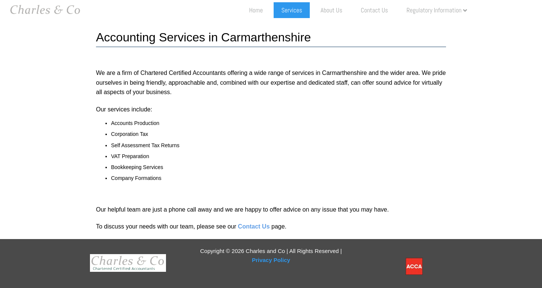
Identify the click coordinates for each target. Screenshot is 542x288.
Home (256, 10)
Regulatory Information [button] (436, 10)
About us (332, 10)
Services (291, 10)
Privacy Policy (271, 260)
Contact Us (374, 10)
